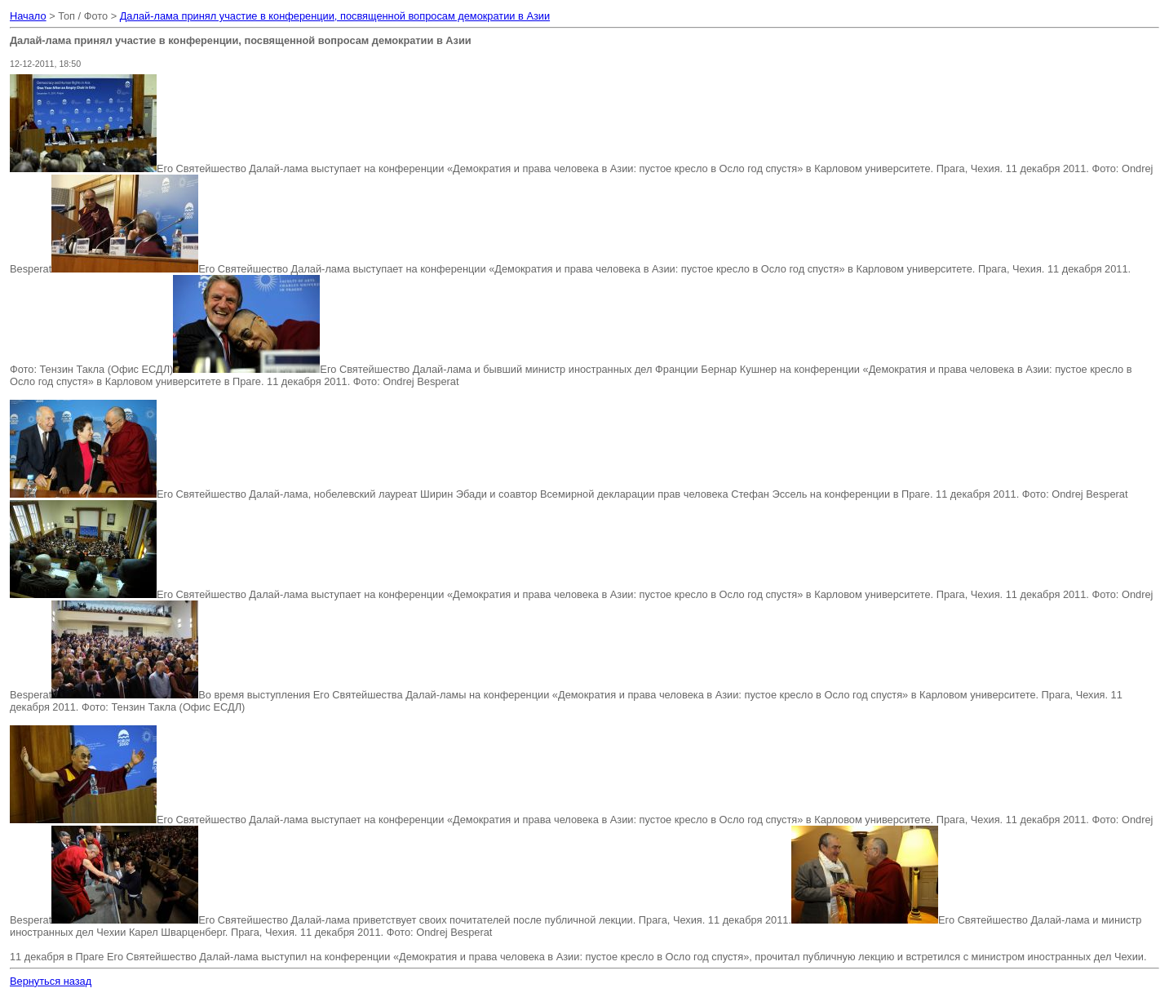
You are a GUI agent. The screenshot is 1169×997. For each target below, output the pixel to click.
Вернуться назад (50, 981)
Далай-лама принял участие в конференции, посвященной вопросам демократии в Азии (335, 16)
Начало (28, 16)
